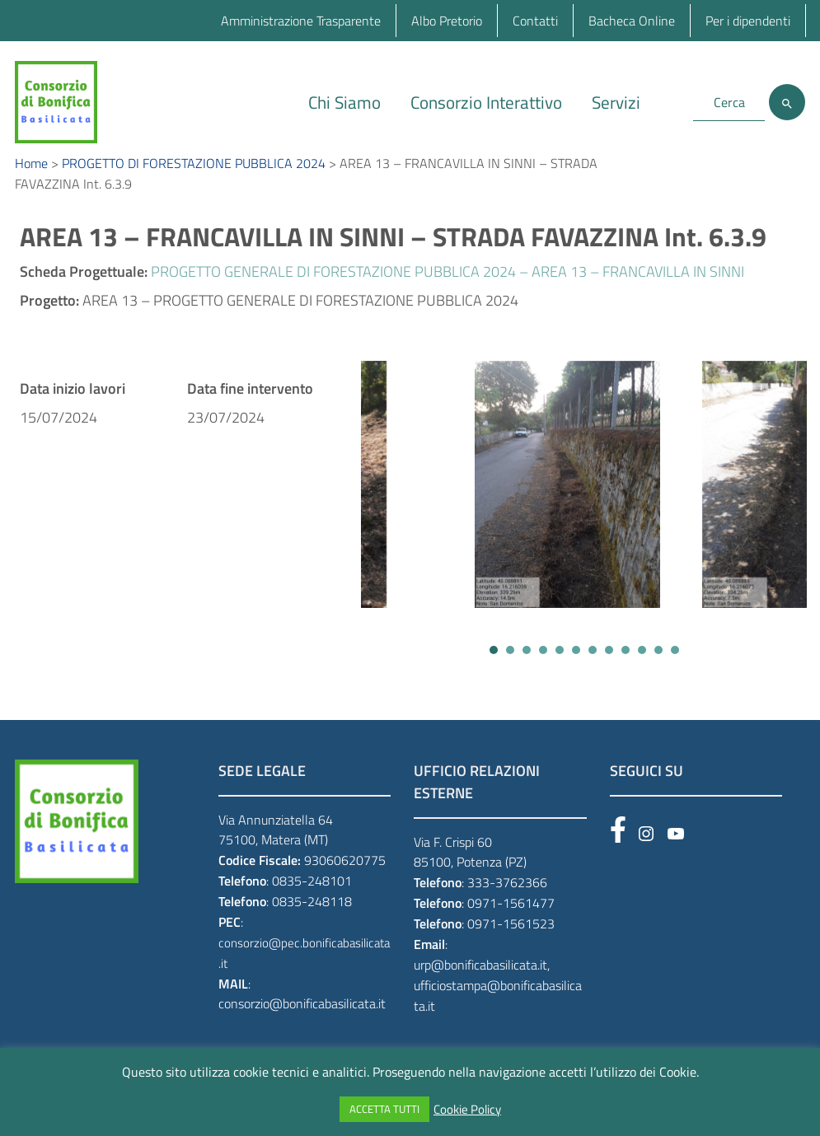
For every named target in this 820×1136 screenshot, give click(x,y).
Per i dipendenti (747, 20)
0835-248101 (312, 899)
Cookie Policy (467, 1109)
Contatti (535, 20)
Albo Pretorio (446, 20)
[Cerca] (787, 102)
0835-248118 (312, 919)
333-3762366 (507, 900)
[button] (494, 668)
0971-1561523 (511, 941)
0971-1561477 (511, 921)
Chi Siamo (344, 102)
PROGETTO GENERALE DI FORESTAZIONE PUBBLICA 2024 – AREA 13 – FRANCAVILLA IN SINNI (447, 289)
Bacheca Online (631, 20)
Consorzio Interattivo (486, 102)
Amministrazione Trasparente (301, 20)
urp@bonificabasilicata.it (480, 983)
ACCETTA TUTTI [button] (384, 1109)
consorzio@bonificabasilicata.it (302, 1022)
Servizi (616, 102)
